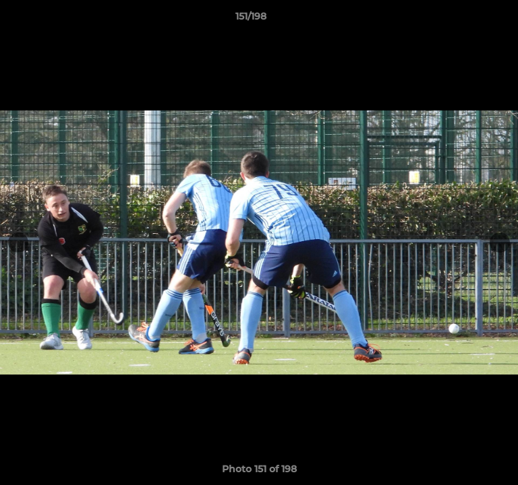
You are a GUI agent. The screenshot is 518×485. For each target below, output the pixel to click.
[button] (469, 19)
